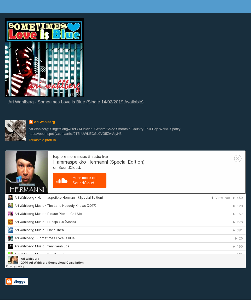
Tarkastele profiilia (42, 140)
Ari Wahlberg (44, 122)
